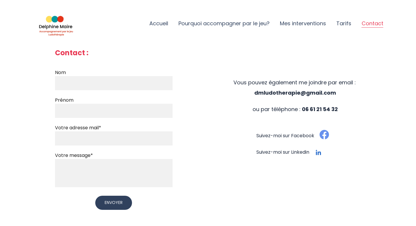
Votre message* (74, 155)
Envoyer (114, 202)
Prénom (64, 100)
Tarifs (343, 23)
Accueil (158, 23)
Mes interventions (303, 23)
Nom (60, 72)
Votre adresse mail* (78, 127)
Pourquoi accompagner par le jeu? (224, 23)
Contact (372, 23)
